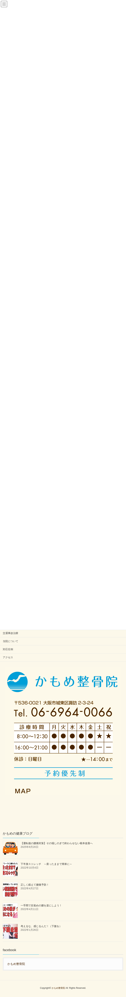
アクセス (8, 657)
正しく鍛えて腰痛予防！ (35, 884)
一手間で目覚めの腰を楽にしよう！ (41, 905)
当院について (10, 641)
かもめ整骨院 (16, 963)
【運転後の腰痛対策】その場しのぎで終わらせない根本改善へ (57, 843)
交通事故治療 (10, 633)
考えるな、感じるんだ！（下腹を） (41, 926)
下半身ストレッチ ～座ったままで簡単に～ (46, 863)
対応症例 (8, 649)
